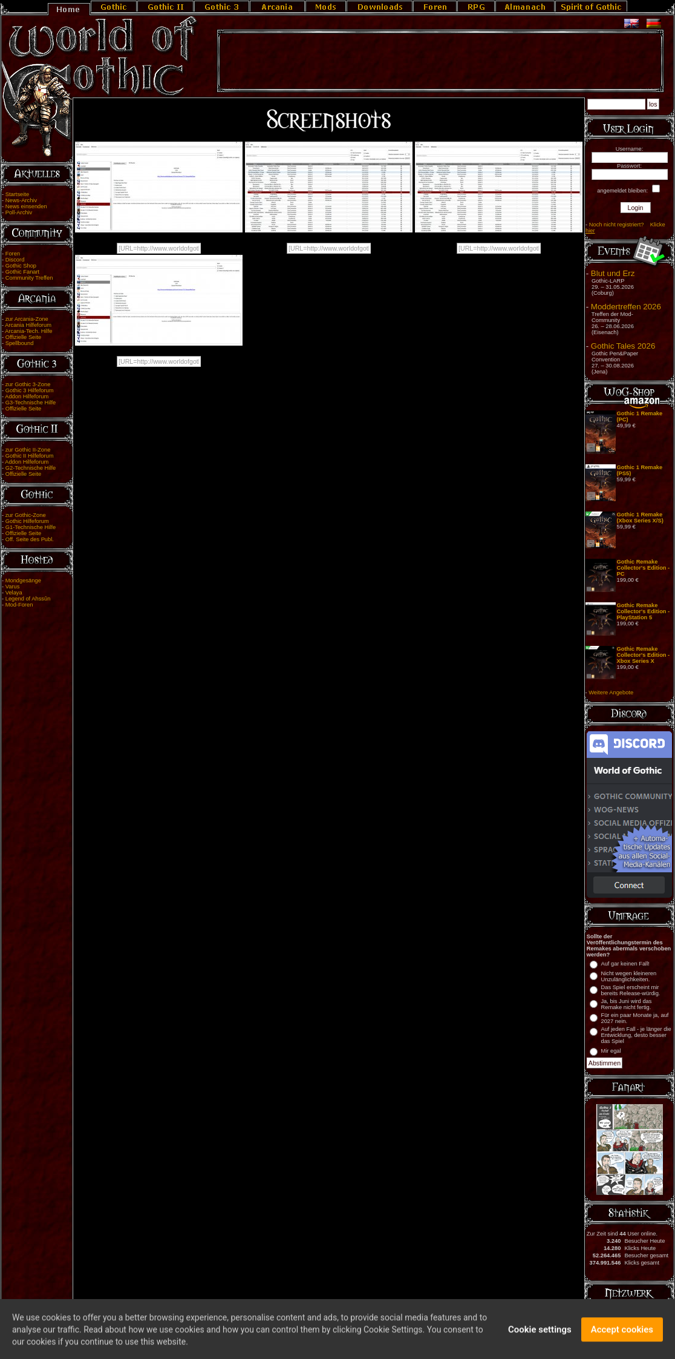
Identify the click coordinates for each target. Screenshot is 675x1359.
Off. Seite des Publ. (29, 539)
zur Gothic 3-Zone (28, 384)
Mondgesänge (23, 580)
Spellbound (19, 343)
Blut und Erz (613, 273)
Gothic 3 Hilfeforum (29, 390)
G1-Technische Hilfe (30, 527)
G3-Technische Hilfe (30, 403)
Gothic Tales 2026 (623, 345)
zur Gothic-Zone (25, 515)
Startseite (17, 194)
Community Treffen (29, 278)
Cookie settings (540, 1334)
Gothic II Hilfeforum (29, 456)
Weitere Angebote (611, 692)
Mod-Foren (19, 605)
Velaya (13, 593)
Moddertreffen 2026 (626, 306)
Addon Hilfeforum (26, 396)
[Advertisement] (440, 61)
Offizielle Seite (23, 337)
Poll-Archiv (19, 212)
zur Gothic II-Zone (28, 450)
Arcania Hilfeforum (28, 325)
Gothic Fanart (22, 272)
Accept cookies (622, 1334)
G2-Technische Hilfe (30, 468)
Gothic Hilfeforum (27, 521)
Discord (15, 260)
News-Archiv (21, 200)
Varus (12, 587)
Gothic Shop (20, 266)
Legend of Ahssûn (28, 599)
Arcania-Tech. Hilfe (28, 331)
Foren (12, 254)
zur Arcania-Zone (26, 319)
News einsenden (26, 206)
